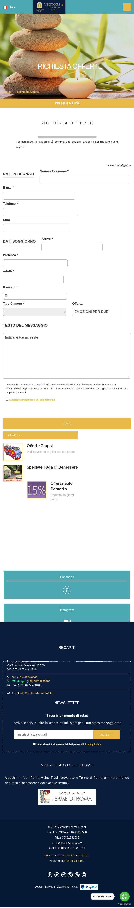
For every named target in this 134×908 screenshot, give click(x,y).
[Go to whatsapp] (125, 896)
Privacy (49, 856)
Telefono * (10, 203)
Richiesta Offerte (28, 91)
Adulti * (8, 271)
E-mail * (8, 187)
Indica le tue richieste (67, 356)
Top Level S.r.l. (75, 861)
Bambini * (10, 287)
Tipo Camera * (13, 303)
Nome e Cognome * (54, 171)
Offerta (77, 303)
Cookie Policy (66, 856)
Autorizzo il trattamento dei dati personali (32, 399)
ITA (8, 7)
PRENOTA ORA (67, 103)
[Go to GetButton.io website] (124, 904)
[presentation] (83, 403)
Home (8, 91)
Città (6, 220)
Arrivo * (47, 238)
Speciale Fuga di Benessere (53, 467)
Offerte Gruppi (40, 446)
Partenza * (10, 255)
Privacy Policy (93, 745)
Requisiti (83, 856)
